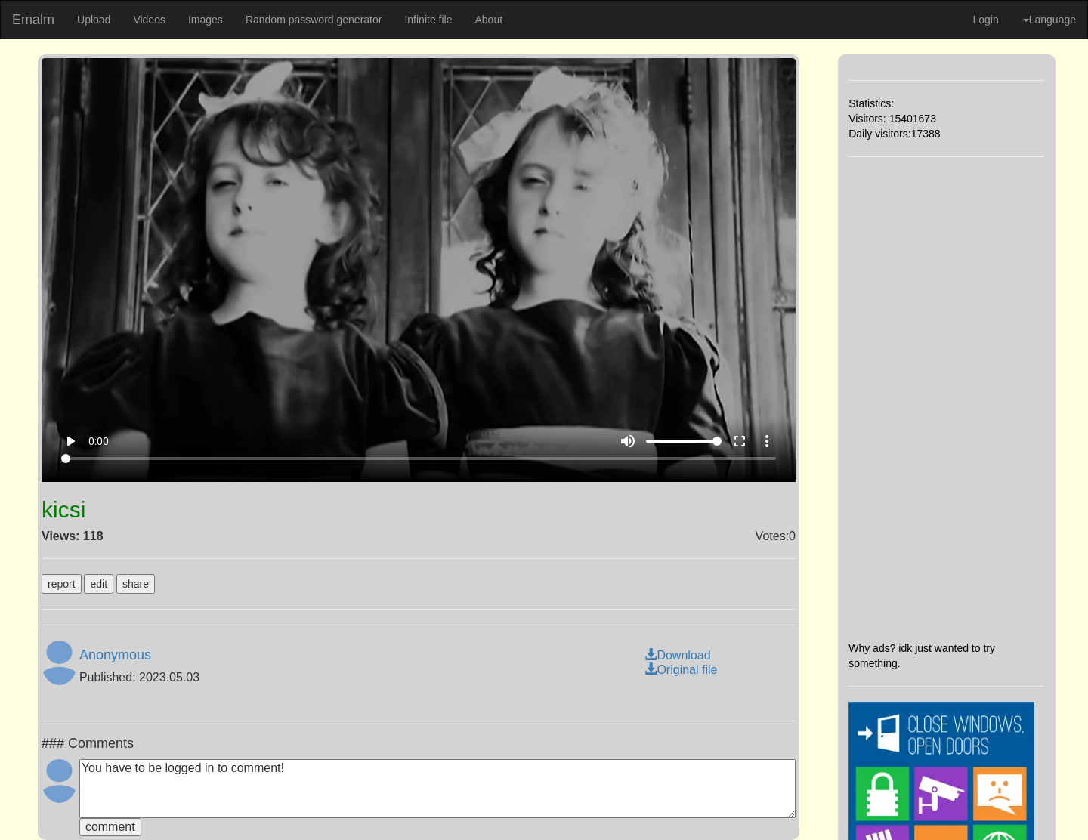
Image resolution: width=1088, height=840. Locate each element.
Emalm (33, 19)
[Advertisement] (946, 398)
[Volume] (684, 441)
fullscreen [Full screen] (740, 441)
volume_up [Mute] (628, 441)
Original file (680, 669)
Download (677, 655)
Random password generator (314, 20)
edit (98, 584)
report (62, 584)
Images (205, 20)
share (135, 584)
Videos (149, 20)
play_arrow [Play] (70, 441)
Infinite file (428, 20)
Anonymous (115, 654)
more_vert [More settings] (767, 441)
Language (1049, 20)
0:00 (98, 441)
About (488, 20)
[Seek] (418, 458)
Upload (93, 20)
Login (985, 20)
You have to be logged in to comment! (437, 788)
